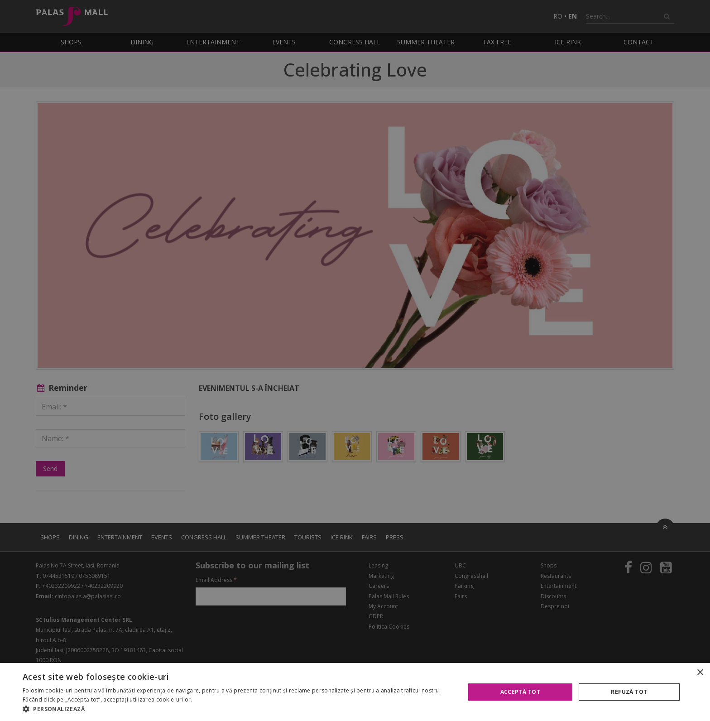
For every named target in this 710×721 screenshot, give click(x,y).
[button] (237, 709)
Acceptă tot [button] (520, 692)
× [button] (699, 672)
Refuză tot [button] (629, 692)
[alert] (355, 360)
